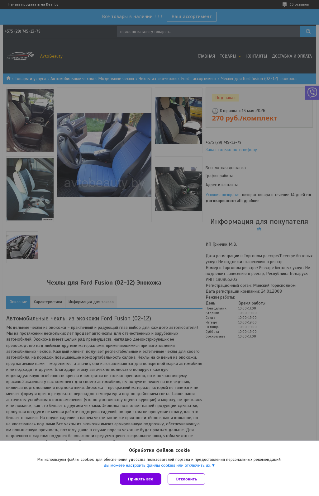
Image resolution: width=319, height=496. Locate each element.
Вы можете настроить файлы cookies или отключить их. (157, 465)
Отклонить (186, 479)
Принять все (140, 479)
